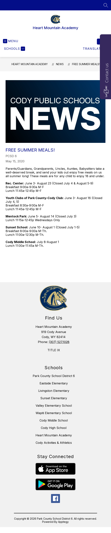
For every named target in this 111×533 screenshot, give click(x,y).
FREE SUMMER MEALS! (86, 64)
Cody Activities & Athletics (54, 443)
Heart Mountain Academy (30, 64)
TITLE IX (54, 350)
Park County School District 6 (54, 376)
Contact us (106, 73)
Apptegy (63, 521)
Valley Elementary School (54, 405)
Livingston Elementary (53, 391)
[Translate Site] (95, 48)
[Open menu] (10, 41)
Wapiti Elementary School (54, 413)
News (60, 64)
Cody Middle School (54, 420)
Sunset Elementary (53, 398)
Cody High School (53, 428)
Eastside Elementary (54, 383)
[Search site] (106, 5)
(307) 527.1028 (59, 342)
